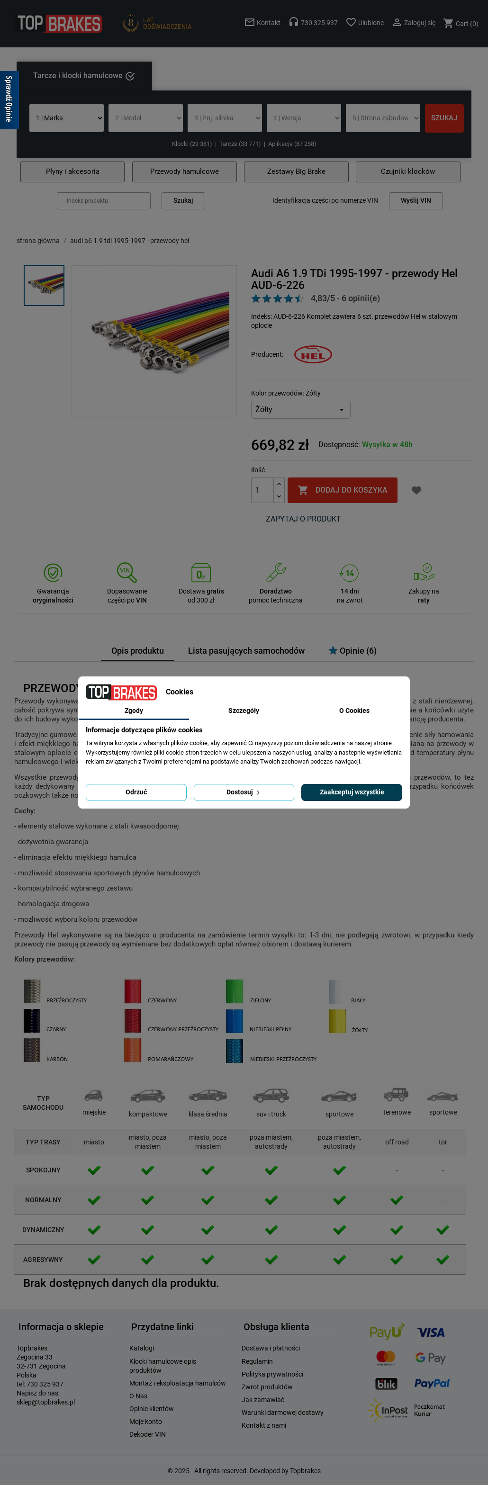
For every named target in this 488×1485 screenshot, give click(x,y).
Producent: (267, 354)
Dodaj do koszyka (343, 490)
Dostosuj (244, 792)
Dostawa (201, 591)
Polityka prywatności (272, 1374)
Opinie (352, 651)
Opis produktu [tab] (137, 651)
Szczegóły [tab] (243, 710)
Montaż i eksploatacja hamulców (177, 1383)
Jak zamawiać (263, 1400)
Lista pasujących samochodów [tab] (246, 651)
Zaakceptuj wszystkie (352, 792)
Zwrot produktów (267, 1387)
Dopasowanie (127, 591)
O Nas (138, 1396)
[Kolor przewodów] (301, 410)
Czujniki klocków (408, 171)
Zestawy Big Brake (296, 171)
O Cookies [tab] (354, 710)
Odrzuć (136, 792)
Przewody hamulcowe (184, 171)
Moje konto (145, 1421)
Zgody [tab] (134, 710)
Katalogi (141, 1348)
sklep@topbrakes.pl (46, 1402)
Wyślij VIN (416, 201)
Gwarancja (53, 591)
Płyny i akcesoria (72, 171)
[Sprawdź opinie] (9, 102)
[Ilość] (262, 490)
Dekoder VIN (147, 1434)
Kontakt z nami (264, 1425)
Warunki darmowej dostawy (283, 1412)
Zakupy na (423, 591)
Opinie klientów (151, 1409)
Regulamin (257, 1361)
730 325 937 (45, 1384)
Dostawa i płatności (271, 1348)
